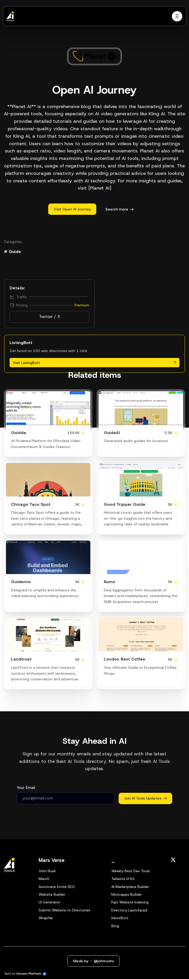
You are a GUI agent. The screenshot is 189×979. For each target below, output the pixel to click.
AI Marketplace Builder (130, 886)
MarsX (44, 878)
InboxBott (119, 918)
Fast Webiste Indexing (130, 902)
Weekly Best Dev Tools (130, 871)
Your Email (26, 787)
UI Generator (49, 902)
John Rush (47, 871)
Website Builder (52, 894)
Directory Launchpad (129, 910)
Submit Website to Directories (64, 910)
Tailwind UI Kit (123, 878)
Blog (115, 926)
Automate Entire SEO (57, 886)
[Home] (11, 16)
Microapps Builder (126, 894)
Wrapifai (46, 918)
